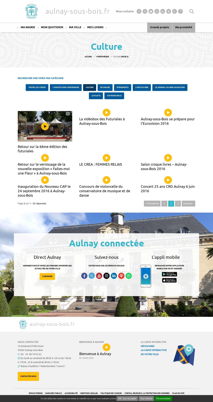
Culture (89, 87)
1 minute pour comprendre (66, 87)
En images (105, 87)
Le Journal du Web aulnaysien (170, 87)
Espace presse (35, 393)
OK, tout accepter (127, 398)
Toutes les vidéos (37, 87)
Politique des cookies (111, 393)
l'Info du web (141, 87)
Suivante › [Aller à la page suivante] (188, 203)
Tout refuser (146, 398)
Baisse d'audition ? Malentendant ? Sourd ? (43, 366)
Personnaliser (163, 398)
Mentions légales (89, 393)
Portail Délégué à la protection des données (147, 393)
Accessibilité (71, 393)
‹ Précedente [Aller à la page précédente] (152, 203)
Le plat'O (96, 95)
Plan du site (178, 393)
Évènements (123, 87)
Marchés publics (53, 393)
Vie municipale (114, 95)
